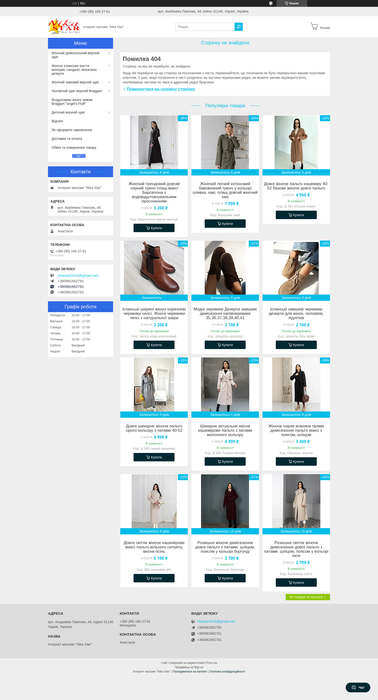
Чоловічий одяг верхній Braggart (77, 91)
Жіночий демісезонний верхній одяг (76, 55)
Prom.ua (211, 663)
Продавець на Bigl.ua (189, 667)
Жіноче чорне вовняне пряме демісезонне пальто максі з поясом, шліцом (296, 430)
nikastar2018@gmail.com (78, 275)
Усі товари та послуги (306, 597)
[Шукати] (239, 27)
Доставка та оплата (67, 139)
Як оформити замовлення (72, 130)
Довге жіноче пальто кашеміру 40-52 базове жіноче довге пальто (296, 186)
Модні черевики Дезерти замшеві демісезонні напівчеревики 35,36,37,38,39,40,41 (225, 313)
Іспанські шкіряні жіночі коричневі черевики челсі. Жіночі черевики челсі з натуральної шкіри (154, 313)
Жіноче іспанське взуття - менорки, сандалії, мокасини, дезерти (74, 69)
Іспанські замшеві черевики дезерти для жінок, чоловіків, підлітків (296, 313)
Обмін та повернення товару (74, 147)
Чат (357, 687)
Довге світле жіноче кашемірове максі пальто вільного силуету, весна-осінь (154, 547)
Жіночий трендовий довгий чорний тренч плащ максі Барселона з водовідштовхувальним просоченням (154, 192)
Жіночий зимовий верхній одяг (75, 82)
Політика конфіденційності (227, 671)
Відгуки (57, 121)
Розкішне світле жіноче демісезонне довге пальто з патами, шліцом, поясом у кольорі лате (296, 549)
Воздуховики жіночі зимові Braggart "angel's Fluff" (72, 102)
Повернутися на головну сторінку (161, 89)
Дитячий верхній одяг (68, 112)
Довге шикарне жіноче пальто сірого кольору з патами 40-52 (154, 428)
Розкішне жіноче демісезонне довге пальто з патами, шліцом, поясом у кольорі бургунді (225, 547)
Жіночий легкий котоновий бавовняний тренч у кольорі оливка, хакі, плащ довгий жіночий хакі (225, 190)
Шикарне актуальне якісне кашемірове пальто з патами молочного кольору (225, 430)
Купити (156, 228)
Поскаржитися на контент (190, 671)
